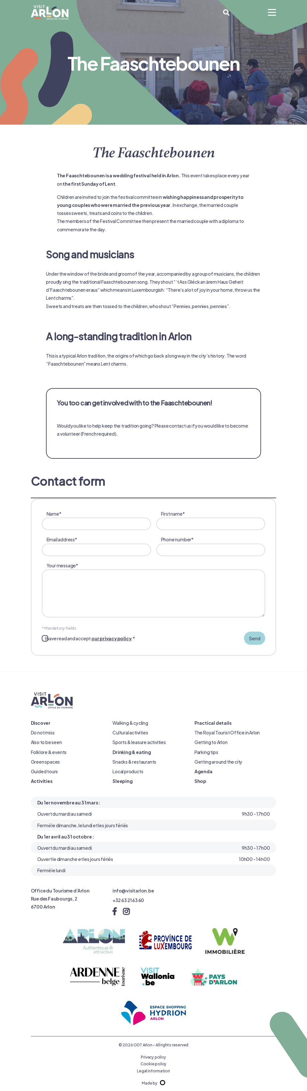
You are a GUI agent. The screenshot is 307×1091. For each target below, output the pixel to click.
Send (254, 638)
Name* (99, 520)
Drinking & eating (132, 752)
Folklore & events (49, 752)
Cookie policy (153, 1063)
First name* (213, 520)
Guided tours (44, 771)
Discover (40, 722)
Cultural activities (130, 732)
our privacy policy (111, 638)
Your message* (156, 590)
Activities (41, 781)
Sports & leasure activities (139, 742)
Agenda (203, 771)
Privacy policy (153, 1056)
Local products (128, 771)
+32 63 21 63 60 (128, 900)
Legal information (153, 1070)
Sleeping (122, 781)
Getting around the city (218, 761)
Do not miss (43, 732)
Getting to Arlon (211, 742)
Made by (153, 1082)
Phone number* (213, 546)
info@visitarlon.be (133, 890)
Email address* (99, 546)
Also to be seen (46, 742)
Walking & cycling (130, 722)
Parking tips (206, 752)
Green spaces (45, 761)
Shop (200, 781)
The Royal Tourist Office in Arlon (227, 732)
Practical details (212, 722)
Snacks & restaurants (134, 761)
